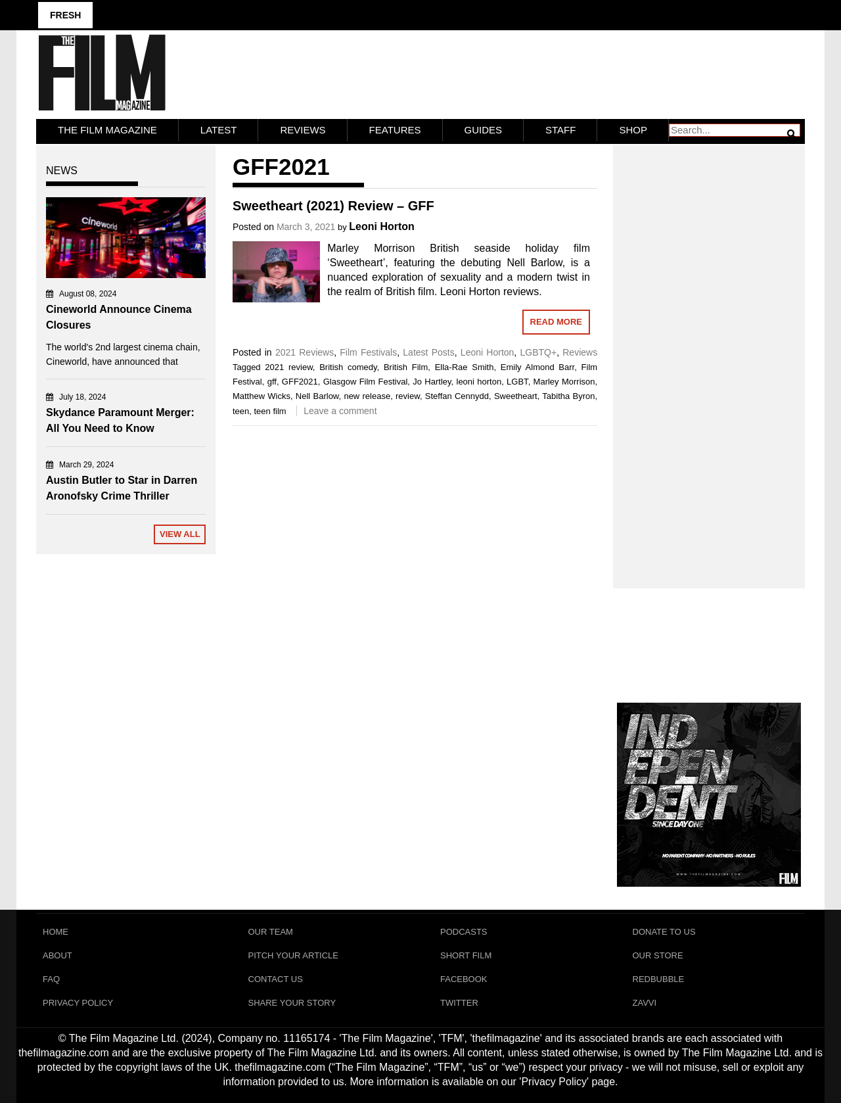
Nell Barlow (317, 396)
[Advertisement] (709, 352)
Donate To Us (664, 932)
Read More (556, 322)
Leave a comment (340, 411)
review (408, 396)
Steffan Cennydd (457, 396)
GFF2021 (300, 382)
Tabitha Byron (568, 396)
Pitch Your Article (293, 955)
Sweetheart (515, 396)
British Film (406, 367)
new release (367, 396)
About (57, 955)
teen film (270, 411)
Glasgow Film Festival (365, 382)
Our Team (270, 932)
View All (180, 534)
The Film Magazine (107, 129)
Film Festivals (368, 352)
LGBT (517, 382)
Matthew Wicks (261, 396)
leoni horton (479, 382)
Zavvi (645, 1003)
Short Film (465, 955)
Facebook (464, 979)
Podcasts (464, 932)
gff (272, 382)
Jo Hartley (432, 382)
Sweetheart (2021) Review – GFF (333, 206)
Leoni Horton (382, 226)
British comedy (347, 367)
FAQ (51, 979)
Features (395, 129)
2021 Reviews (304, 352)
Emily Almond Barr (537, 367)
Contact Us (275, 979)
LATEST (218, 129)
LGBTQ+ (538, 352)
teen (241, 411)
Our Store (658, 955)
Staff (560, 129)
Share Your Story (292, 1003)
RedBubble (659, 979)
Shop (633, 129)
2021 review (289, 367)
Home (55, 932)
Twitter (459, 1003)
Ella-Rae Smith (464, 367)
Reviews (302, 129)
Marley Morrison (564, 382)
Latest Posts (428, 352)
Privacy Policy (78, 1003)
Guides (484, 129)
